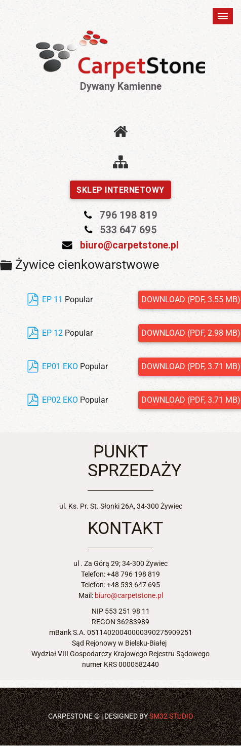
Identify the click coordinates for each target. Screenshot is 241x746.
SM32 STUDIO (171, 716)
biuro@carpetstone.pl (129, 244)
